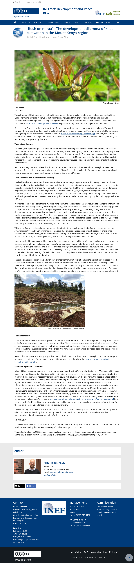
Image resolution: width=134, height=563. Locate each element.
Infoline (76, 552)
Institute (26, 22)
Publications (54, 22)
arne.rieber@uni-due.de (62, 472)
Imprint (114, 552)
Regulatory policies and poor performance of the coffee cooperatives (80, 399)
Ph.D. (78, 22)
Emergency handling (95, 552)
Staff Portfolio (50, 475)
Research (38, 22)
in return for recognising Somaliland (77, 133)
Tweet (19, 486)
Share (30, 486)
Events (67, 22)
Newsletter (103, 22)
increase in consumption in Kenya (41, 123)
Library (88, 22)
